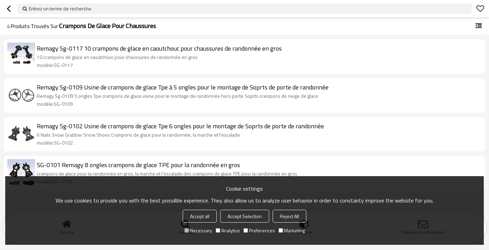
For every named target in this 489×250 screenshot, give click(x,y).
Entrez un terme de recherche (60, 8)
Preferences (259, 230)
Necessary (198, 230)
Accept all (199, 216)
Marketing (292, 230)
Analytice (228, 230)
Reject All (289, 216)
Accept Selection (244, 216)
